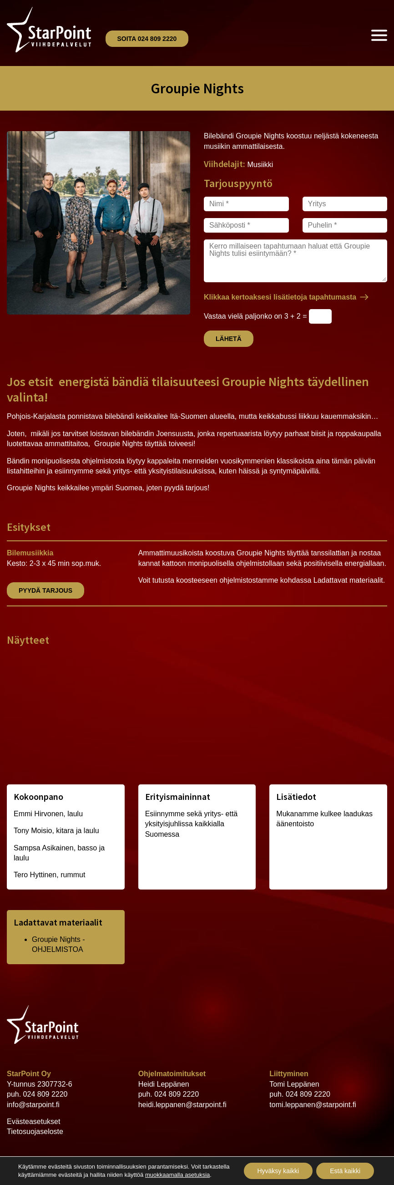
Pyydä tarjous (45, 590)
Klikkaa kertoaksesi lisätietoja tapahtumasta (280, 297)
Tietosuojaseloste (35, 1131)
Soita (147, 38)
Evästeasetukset (33, 1121)
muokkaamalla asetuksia (177, 1174)
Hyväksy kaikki (278, 1171)
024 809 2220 (45, 1094)
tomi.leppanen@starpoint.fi (312, 1105)
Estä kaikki (345, 1171)
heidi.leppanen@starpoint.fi (182, 1105)
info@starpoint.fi (33, 1105)
